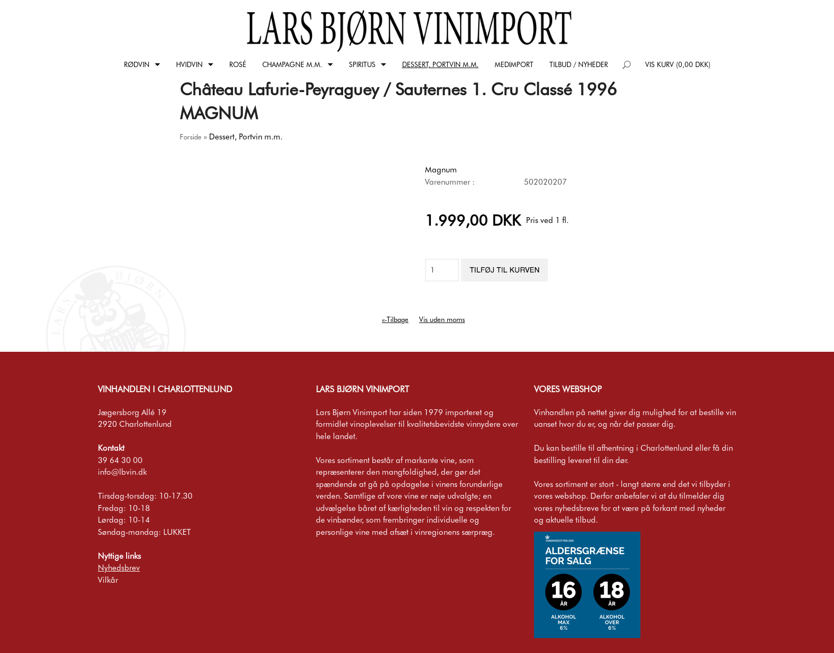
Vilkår (108, 580)
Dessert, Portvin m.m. (440, 64)
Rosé (237, 64)
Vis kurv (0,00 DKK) (678, 64)
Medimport (514, 64)
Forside (191, 137)
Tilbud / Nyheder (578, 64)
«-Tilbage (395, 319)
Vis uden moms (442, 319)
